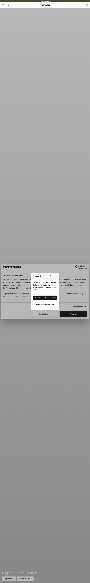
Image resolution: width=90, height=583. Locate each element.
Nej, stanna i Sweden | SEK (45, 298)
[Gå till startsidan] (45, 5)
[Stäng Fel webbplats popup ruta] (53, 276)
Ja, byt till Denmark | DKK (45, 304)
